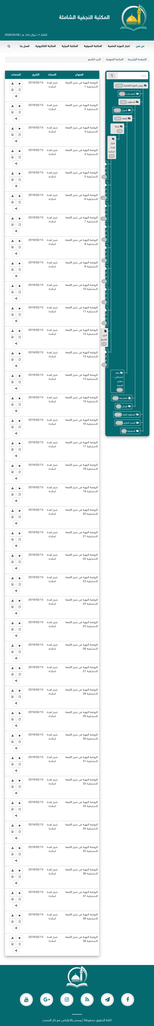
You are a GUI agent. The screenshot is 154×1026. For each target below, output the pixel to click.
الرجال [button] (124, 406)
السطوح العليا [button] (129, 414)
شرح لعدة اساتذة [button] (111, 147)
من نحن (140, 46)
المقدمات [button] (130, 94)
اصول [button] (124, 110)
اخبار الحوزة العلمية (119, 46)
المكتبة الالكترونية (45, 46)
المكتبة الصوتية (93, 46)
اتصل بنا (24, 46)
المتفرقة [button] (131, 431)
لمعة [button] (117, 126)
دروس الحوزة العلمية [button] (133, 85)
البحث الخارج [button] (129, 423)
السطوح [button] (131, 102)
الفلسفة (123, 398)
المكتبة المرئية (70, 46)
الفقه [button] (124, 118)
